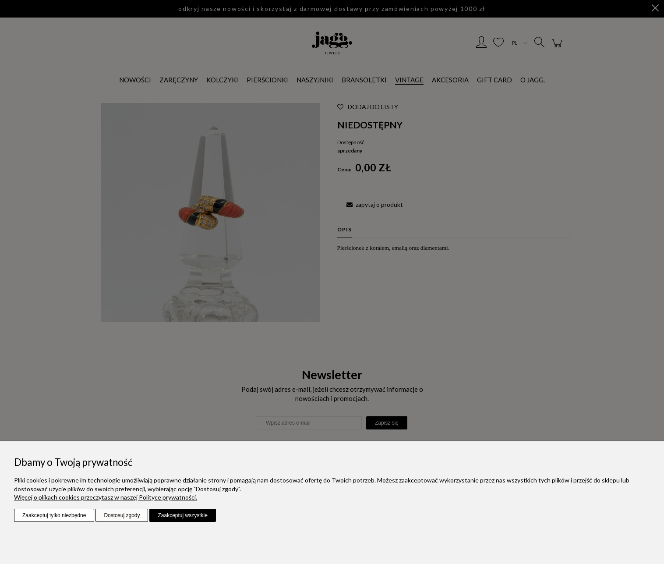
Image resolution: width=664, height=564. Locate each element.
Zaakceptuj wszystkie (182, 515)
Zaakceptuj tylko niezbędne (54, 515)
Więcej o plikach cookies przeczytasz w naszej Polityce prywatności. (105, 497)
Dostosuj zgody (122, 515)
